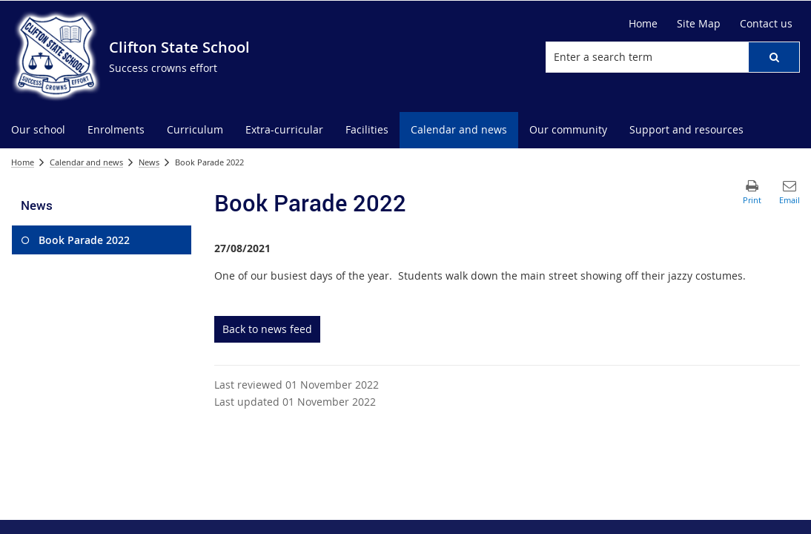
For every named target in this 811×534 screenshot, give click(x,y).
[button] (774, 57)
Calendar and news (86, 162)
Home (643, 23)
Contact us (766, 23)
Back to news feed (267, 329)
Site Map (699, 23)
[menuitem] (38, 130)
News (149, 162)
